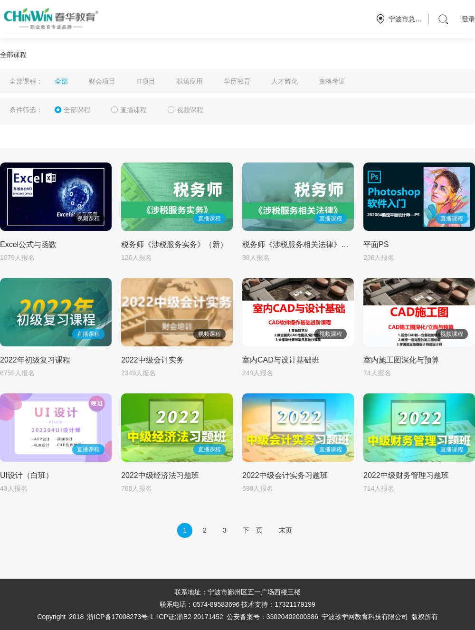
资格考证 (332, 81)
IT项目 (145, 81)
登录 (468, 19)
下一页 (253, 530)
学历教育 (237, 81)
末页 (285, 530)
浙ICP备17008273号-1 (120, 616)
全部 (61, 81)
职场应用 (189, 81)
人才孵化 (284, 81)
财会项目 (102, 81)
